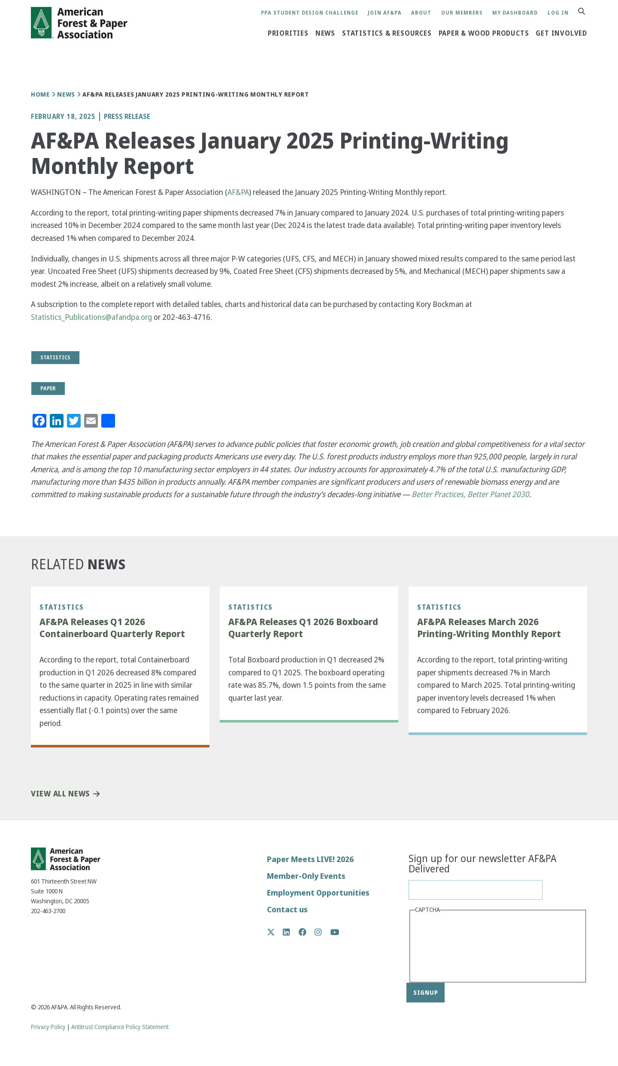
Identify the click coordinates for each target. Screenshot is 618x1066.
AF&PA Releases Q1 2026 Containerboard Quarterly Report (112, 628)
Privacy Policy (48, 1027)
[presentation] (450, 947)
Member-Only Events (306, 876)
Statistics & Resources (387, 33)
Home (40, 94)
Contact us (287, 909)
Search (586, 12)
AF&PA (238, 192)
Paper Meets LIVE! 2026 (310, 859)
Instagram (322, 932)
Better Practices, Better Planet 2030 (470, 494)
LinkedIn (291, 932)
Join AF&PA (385, 13)
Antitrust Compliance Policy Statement (120, 1027)
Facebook (307, 932)
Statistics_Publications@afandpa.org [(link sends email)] (91, 317)
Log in (558, 13)
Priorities (288, 33)
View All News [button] (60, 794)
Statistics (61, 607)
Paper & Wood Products (484, 33)
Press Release (127, 116)
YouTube (334, 932)
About (421, 13)
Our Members (462, 13)
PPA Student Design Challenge (309, 13)
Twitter (275, 932)
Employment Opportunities (318, 893)
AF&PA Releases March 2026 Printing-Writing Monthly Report (489, 628)
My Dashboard (515, 13)
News (325, 33)
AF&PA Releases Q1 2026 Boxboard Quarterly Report (303, 628)
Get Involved (561, 33)
